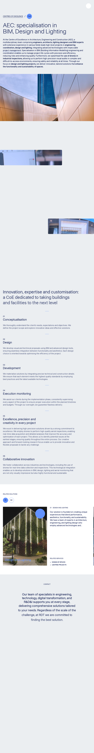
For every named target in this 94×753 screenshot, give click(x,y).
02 (11, 500)
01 (5, 500)
